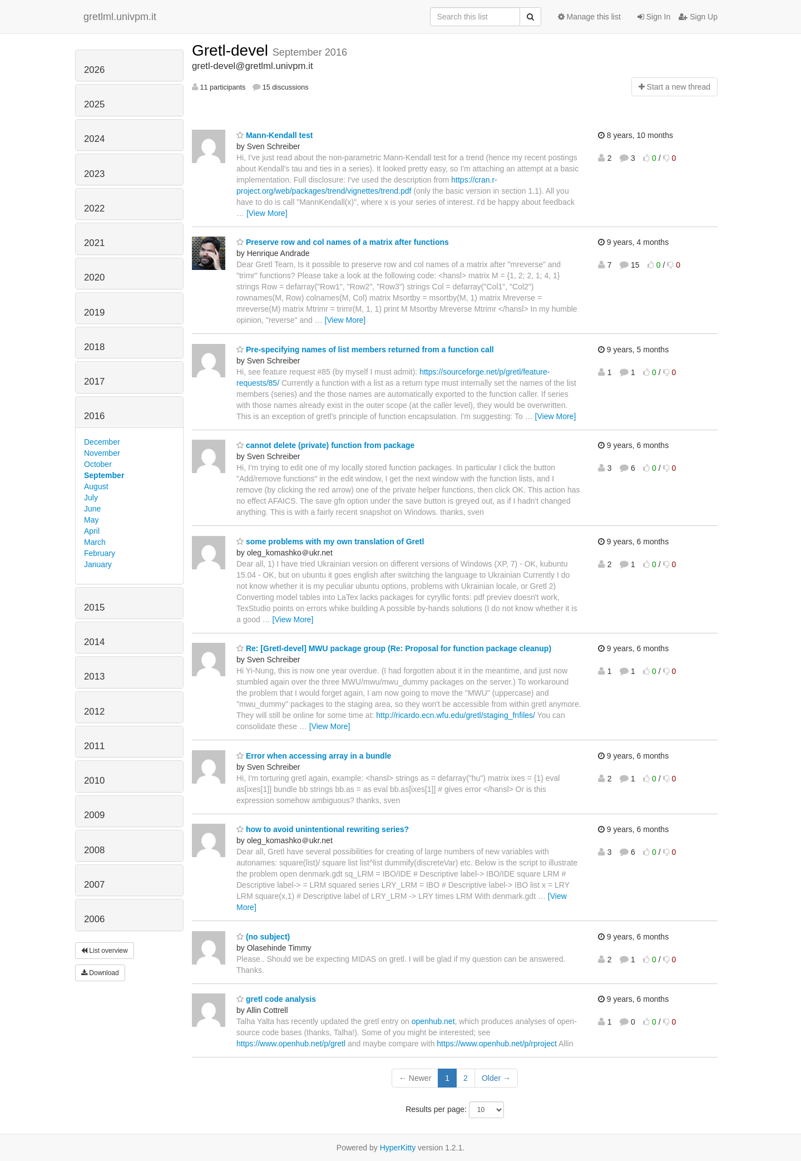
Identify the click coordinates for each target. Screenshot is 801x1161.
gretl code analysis (276, 999)
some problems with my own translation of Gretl (330, 541)
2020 (94, 277)
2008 (94, 850)
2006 (94, 919)
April (92, 531)
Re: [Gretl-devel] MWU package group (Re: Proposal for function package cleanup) (393, 648)
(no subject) (263, 936)
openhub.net (433, 1021)
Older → (496, 1078)
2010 (94, 780)
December (102, 441)
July (91, 497)
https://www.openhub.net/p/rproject (497, 1043)
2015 (94, 607)
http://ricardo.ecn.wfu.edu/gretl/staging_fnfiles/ (455, 715)
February (99, 553)
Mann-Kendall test (274, 135)
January (98, 564)
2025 (94, 104)
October (98, 464)
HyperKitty (398, 1147)
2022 (94, 208)
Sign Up (698, 16)
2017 (94, 381)
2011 (94, 746)
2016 (94, 416)
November (102, 453)
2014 (94, 642)
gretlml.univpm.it (119, 16)
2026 (94, 70)
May (91, 519)
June (92, 508)
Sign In (653, 16)
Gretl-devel (232, 50)
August (96, 486)
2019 (94, 312)
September (104, 475)
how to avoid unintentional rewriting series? (322, 829)
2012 (94, 711)
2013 (94, 676)
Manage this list (589, 16)
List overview (104, 951)
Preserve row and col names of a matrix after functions (342, 242)
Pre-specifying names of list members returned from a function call (365, 349)
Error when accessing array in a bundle (313, 755)
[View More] (267, 213)
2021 (94, 243)
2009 (94, 815)
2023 (94, 174)
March (95, 542)
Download (100, 973)
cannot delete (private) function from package (325, 445)
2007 (94, 884)
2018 (94, 347)
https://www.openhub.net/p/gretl (290, 1043)
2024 (94, 139)
